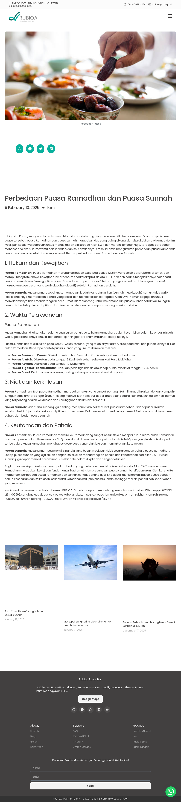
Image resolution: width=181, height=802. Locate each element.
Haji (135, 736)
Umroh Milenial (142, 731)
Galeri (33, 741)
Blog (33, 736)
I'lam (50, 207)
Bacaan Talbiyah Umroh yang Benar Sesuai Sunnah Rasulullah (149, 624)
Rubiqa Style (140, 741)
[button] (19, 148)
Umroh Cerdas (82, 747)
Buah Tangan (141, 747)
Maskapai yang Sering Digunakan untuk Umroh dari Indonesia (87, 623)
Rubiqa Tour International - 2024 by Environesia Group (90, 798)
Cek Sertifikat (81, 736)
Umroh (34, 731)
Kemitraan (36, 747)
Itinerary (78, 741)
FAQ (75, 731)
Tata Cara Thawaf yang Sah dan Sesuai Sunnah (24, 613)
